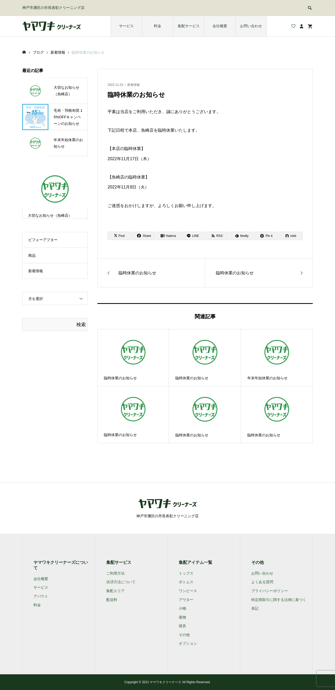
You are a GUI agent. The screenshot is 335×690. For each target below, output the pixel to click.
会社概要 (220, 26)
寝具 (182, 626)
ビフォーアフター (43, 240)
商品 (32, 255)
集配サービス (189, 26)
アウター (186, 600)
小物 (182, 608)
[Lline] (193, 236)
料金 (157, 26)
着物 (182, 617)
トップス (186, 573)
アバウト (41, 596)
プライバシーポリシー (269, 591)
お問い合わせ (251, 26)
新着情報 (133, 85)
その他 (184, 635)
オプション (188, 643)
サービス (126, 26)
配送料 (111, 600)
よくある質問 (262, 582)
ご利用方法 (115, 573)
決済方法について (121, 582)
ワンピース (188, 591)
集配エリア (115, 591)
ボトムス (186, 582)
